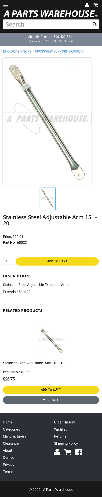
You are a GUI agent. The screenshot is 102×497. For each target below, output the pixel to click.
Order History (64, 422)
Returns (60, 436)
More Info (51, 400)
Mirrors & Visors (17, 51)
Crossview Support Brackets (59, 51)
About (7, 450)
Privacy (8, 465)
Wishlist (60, 429)
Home (8, 422)
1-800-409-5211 (62, 37)
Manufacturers (14, 436)
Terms (8, 472)
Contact (9, 457)
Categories (11, 429)
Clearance (11, 443)
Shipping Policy (66, 443)
